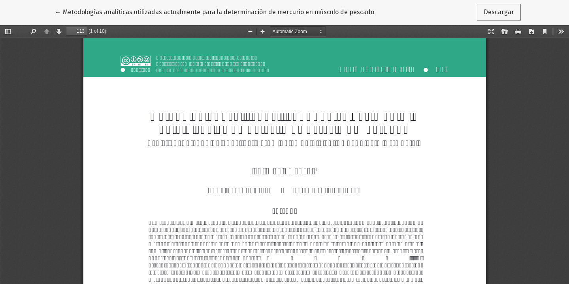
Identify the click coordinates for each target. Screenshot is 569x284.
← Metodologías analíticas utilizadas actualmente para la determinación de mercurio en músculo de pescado (214, 11)
